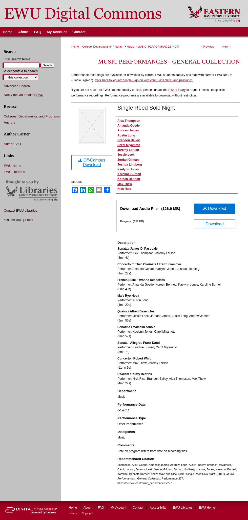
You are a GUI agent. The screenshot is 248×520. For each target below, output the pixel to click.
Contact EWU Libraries (20, 210)
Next (225, 46)
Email (29, 220)
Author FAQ (12, 144)
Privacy (73, 513)
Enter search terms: (17, 59)
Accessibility (158, 507)
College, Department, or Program (102, 46)
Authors (9, 122)
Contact (138, 507)
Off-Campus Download (91, 162)
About (88, 507)
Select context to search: (20, 71)
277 (177, 46)
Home (75, 46)
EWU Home (12, 166)
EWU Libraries (14, 172)
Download (214, 208)
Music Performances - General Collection (169, 61)
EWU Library (176, 90)
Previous (208, 46)
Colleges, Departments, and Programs (32, 116)
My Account (119, 507)
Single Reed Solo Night (146, 108)
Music (130, 46)
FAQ (101, 507)
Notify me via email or (23, 95)
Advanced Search (17, 86)
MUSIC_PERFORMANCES (154, 46)
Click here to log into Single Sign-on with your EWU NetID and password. (144, 80)
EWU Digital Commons (90, 13)
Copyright (87, 513)
